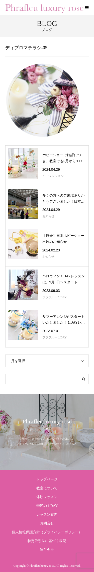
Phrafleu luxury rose (47, 421)
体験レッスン (46, 497)
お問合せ (47, 523)
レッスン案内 (46, 514)
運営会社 (47, 550)
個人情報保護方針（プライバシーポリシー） (47, 532)
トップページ (46, 479)
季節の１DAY (47, 506)
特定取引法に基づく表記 (47, 541)
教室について (46, 488)
